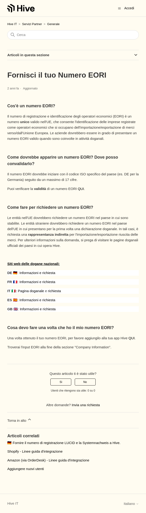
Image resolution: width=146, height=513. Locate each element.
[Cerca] (73, 34)
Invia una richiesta (86, 405)
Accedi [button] (129, 8)
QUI (81, 189)
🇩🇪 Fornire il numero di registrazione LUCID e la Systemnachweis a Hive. (63, 443)
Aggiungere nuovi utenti (25, 469)
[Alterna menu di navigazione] (119, 8)
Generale (53, 24)
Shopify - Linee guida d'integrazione (34, 451)
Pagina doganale (31, 291)
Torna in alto (19, 419)
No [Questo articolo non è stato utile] (85, 382)
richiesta (54, 291)
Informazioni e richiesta (37, 273)
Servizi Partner (32, 24)
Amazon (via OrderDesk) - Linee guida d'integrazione (48, 460)
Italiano (131, 504)
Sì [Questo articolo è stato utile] (61, 382)
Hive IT (12, 24)
